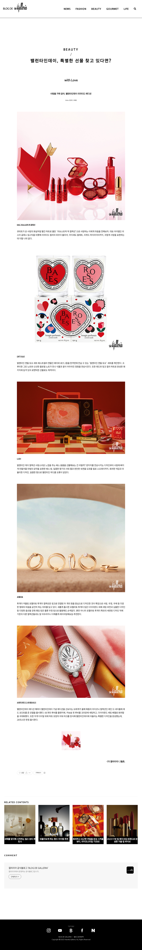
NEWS (67, 9)
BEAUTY (96, 9)
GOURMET (112, 9)
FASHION (81, 9)
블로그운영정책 (79, 937)
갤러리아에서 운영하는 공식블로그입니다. (24, 871)
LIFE (126, 9)
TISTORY (71, 926)
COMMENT (10, 855)
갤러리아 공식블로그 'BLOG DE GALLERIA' (28, 868)
